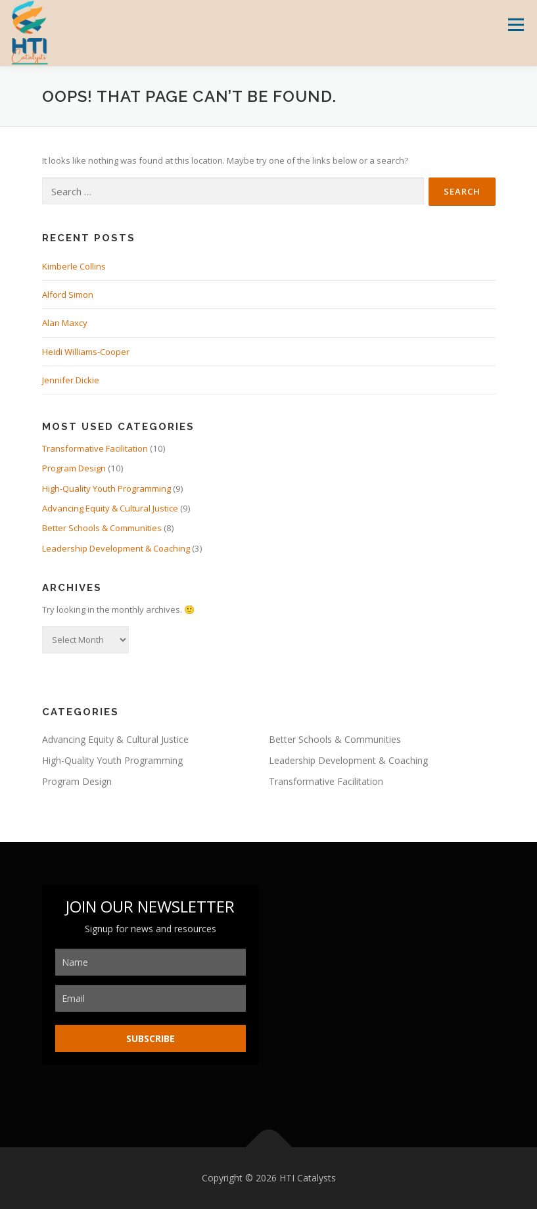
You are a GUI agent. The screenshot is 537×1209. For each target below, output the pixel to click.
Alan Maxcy (64, 323)
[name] (150, 962)
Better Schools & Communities (102, 528)
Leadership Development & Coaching (116, 548)
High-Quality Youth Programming (106, 488)
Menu (515, 24)
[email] (150, 998)
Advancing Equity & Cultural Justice (110, 508)
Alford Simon (67, 294)
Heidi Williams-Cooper (85, 352)
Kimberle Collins (74, 266)
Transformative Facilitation (95, 448)
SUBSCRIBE (150, 1038)
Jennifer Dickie (70, 380)
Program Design (74, 468)
